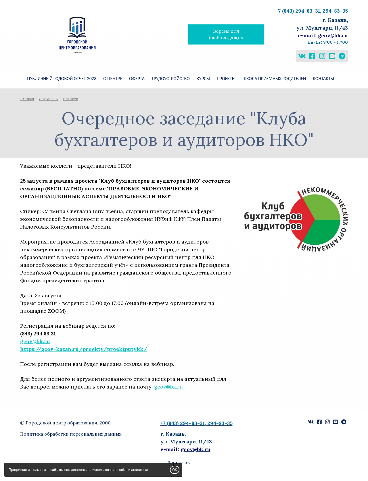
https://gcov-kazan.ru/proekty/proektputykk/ (83, 349)
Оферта (137, 78)
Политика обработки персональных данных (70, 434)
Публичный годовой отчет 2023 (61, 78)
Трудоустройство (171, 78)
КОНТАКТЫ (323, 78)
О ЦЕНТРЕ (112, 78)
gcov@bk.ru (35, 341)
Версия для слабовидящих (226, 34)
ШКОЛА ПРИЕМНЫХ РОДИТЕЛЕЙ (274, 78)
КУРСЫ (203, 78)
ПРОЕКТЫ (226, 78)
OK (174, 470)
